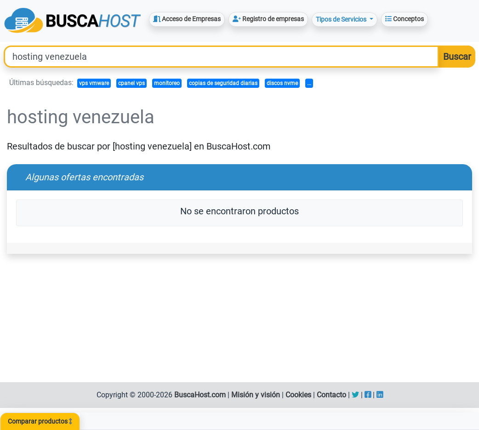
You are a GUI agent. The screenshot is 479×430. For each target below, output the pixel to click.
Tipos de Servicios (342, 19)
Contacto (331, 394)
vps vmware (94, 83)
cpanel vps (131, 83)
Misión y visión (255, 394)
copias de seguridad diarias (223, 83)
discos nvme (282, 83)
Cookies (298, 394)
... (309, 83)
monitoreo (167, 83)
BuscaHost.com (200, 394)
